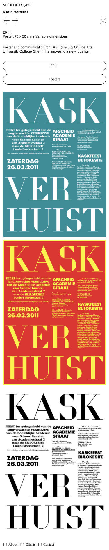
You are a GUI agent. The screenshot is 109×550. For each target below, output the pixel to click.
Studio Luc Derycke (17, 5)
